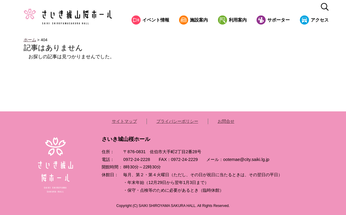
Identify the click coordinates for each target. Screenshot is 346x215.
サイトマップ (124, 121)
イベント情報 (155, 20)
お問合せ (226, 121)
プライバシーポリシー (177, 121)
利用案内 (238, 20)
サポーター (278, 20)
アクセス (320, 20)
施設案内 (199, 20)
